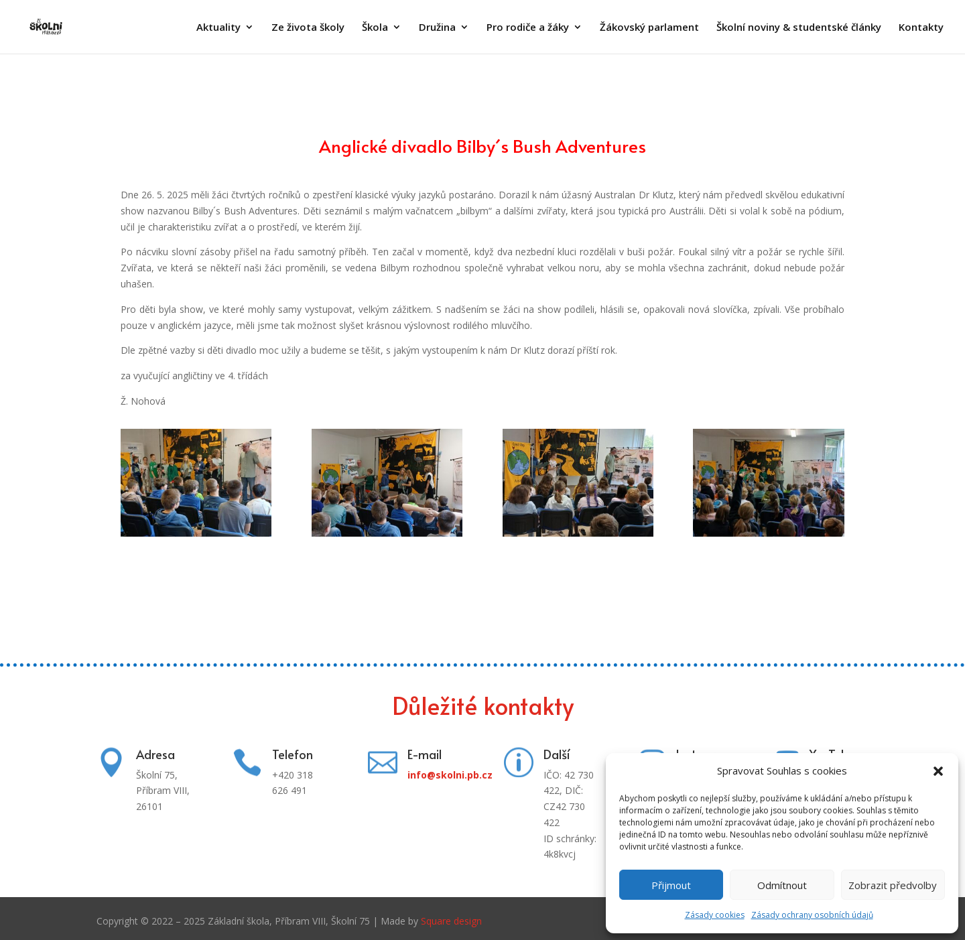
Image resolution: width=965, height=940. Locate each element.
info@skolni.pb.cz (450, 774)
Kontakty (921, 27)
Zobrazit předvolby (892, 885)
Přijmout (671, 885)
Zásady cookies (715, 915)
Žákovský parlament (649, 27)
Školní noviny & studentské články (798, 27)
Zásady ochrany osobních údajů (812, 915)
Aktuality (218, 27)
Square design (451, 921)
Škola (375, 27)
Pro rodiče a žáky (528, 27)
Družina (437, 27)
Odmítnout (782, 885)
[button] (938, 771)
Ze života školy (307, 27)
